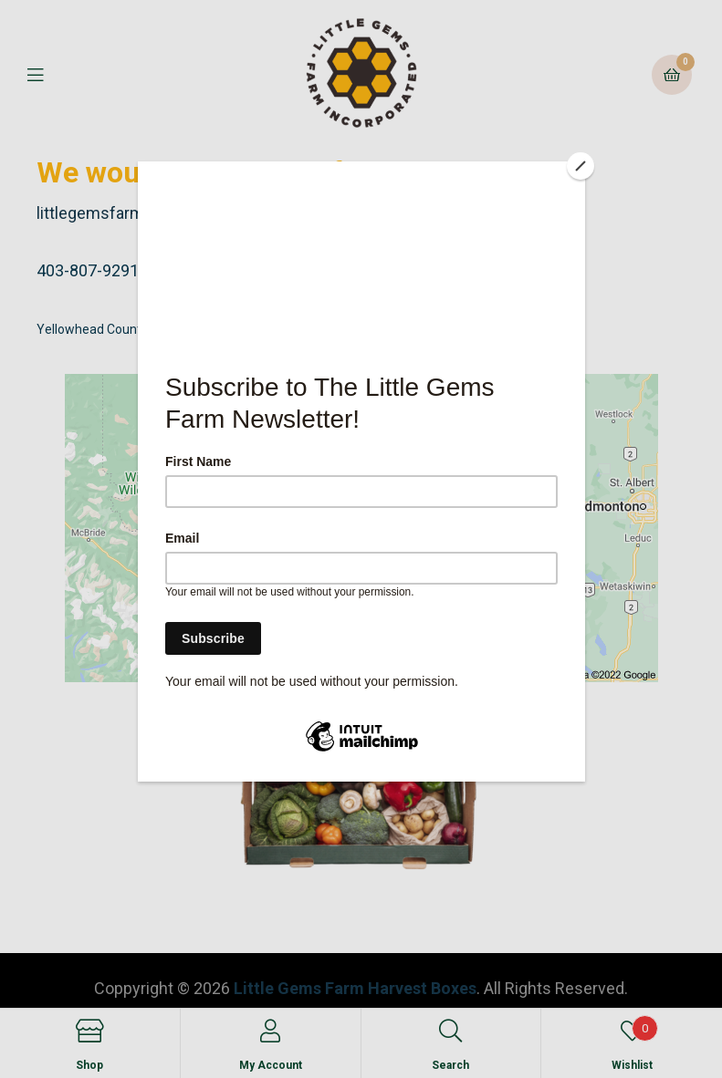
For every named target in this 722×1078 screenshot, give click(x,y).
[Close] (580, 166)
